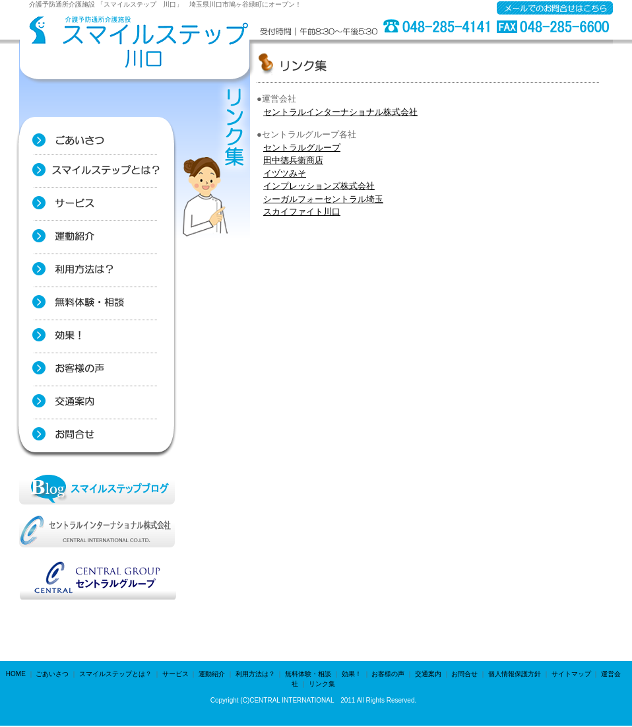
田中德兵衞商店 (293, 160)
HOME (16, 673)
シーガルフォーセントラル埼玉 (323, 199)
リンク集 (322, 683)
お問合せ (464, 673)
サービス (175, 673)
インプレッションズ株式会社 (319, 186)
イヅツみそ (284, 173)
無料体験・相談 (308, 673)
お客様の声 (387, 673)
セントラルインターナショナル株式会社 (340, 112)
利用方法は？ (255, 673)
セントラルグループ (301, 148)
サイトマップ (571, 673)
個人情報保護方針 (514, 673)
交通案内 (428, 673)
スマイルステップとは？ (115, 673)
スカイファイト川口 (301, 212)
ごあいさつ (52, 673)
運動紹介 (212, 673)
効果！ (352, 673)
